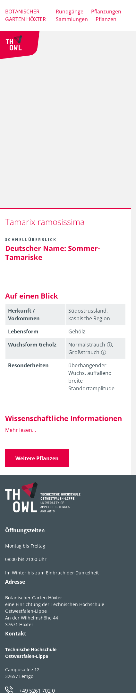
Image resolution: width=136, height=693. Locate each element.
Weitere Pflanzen (37, 458)
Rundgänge (69, 11)
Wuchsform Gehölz (32, 344)
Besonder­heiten (28, 365)
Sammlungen (72, 19)
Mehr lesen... (20, 429)
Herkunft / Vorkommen (24, 314)
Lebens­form (23, 331)
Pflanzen (106, 19)
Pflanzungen (106, 11)
